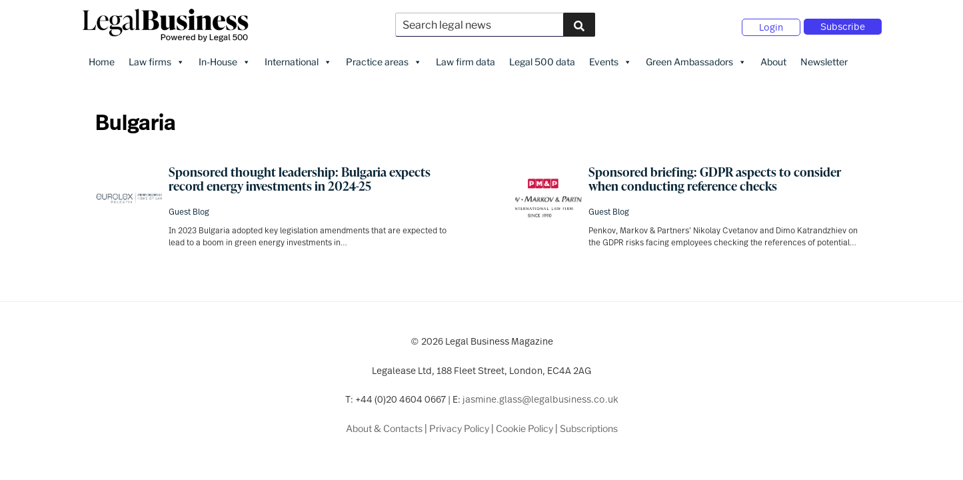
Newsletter (824, 60)
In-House (225, 60)
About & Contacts (384, 427)
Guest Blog (189, 210)
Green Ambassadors (696, 60)
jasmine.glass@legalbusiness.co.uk (540, 398)
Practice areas (384, 60)
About (773, 60)
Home (102, 60)
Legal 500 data (542, 60)
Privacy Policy (459, 427)
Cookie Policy (524, 427)
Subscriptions (589, 427)
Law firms (157, 60)
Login (771, 27)
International (298, 60)
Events (610, 60)
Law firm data (465, 60)
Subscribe (842, 26)
